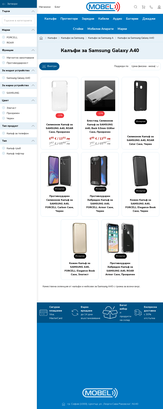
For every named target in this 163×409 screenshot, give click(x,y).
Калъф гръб (14, 148)
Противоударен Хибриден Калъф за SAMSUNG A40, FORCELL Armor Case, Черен (100, 203)
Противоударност (17, 63)
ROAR (10, 42)
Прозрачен (13, 113)
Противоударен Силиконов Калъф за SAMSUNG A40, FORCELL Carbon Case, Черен (59, 203)
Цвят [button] (18, 100)
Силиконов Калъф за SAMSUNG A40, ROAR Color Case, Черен (140, 140)
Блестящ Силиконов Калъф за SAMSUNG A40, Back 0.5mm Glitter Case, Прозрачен (100, 126)
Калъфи (52, 38)
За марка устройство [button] (18, 85)
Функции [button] (18, 50)
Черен (10, 118)
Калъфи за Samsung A (101, 38)
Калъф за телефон (18, 133)
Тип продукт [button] (18, 126)
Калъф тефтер (15, 153)
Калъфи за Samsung (72, 38)
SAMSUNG (13, 93)
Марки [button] (18, 30)
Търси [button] (18, 11)
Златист (11, 108)
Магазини (45, 7)
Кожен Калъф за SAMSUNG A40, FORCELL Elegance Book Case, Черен (140, 205)
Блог (57, 7)
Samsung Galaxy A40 (18, 78)
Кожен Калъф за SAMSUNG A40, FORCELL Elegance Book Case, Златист (80, 269)
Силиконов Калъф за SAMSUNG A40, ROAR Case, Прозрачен (59, 128)
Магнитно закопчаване (20, 57)
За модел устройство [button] (18, 70)
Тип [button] (18, 141)
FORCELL (12, 37)
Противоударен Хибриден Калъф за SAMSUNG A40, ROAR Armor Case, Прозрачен (120, 269)
